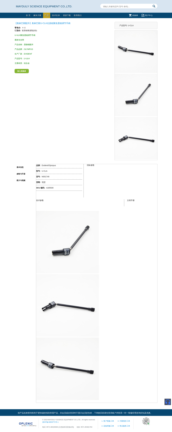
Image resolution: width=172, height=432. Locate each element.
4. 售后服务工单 (124, 426)
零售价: (18, 28)
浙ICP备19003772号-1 (50, 422)
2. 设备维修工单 (108, 426)
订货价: (18, 30)
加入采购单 (21, 71)
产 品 (46, 15)
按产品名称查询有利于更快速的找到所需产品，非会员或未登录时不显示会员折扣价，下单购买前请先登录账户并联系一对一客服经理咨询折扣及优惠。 (85, 413)
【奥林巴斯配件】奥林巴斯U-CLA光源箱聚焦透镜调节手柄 (42, 23)
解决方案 (37, 15)
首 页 (28, 15)
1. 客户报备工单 (108, 421)
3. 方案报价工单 (124, 421)
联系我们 (78, 15)
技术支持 (56, 15)
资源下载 (67, 15)
